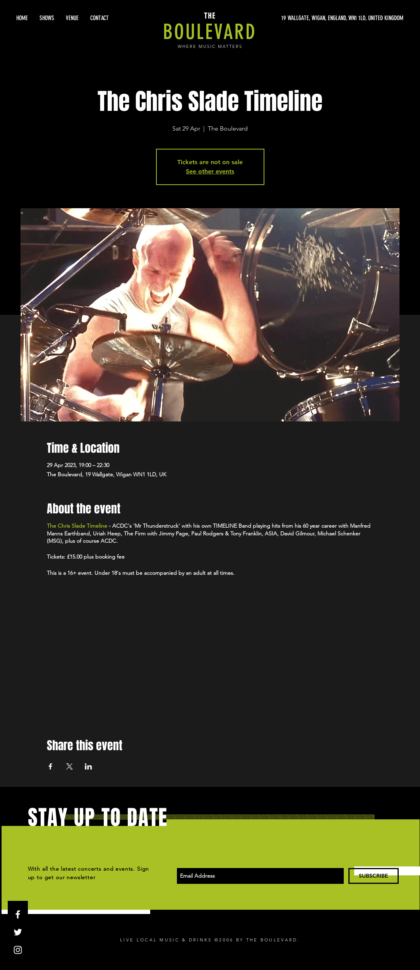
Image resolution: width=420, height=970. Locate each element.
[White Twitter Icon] (17, 932)
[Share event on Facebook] (50, 766)
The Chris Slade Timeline (77, 525)
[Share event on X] (69, 766)
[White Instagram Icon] (17, 950)
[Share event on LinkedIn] (88, 766)
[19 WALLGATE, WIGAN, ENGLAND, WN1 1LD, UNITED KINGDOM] (330, 18)
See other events (210, 171)
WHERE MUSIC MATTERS (210, 46)
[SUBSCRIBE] (373, 876)
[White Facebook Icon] (17, 914)
